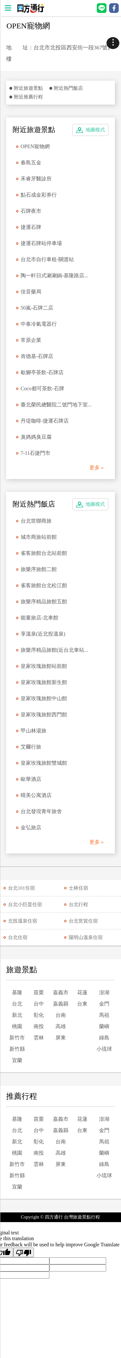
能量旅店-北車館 (39, 617)
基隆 (17, 992)
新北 (17, 1015)
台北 (17, 1003)
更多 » (96, 467)
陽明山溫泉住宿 (86, 937)
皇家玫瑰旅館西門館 (44, 714)
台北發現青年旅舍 (41, 811)
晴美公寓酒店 (36, 795)
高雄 (60, 1026)
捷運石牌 (31, 227)
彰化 (39, 1015)
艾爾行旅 (31, 747)
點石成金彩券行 (39, 195)
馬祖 (104, 1015)
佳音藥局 (31, 291)
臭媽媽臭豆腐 (36, 437)
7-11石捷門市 (36, 453)
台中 (39, 1003)
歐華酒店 (31, 779)
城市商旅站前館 (39, 537)
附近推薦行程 (28, 96)
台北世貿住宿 (83, 921)
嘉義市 (60, 992)
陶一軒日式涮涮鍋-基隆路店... (54, 275)
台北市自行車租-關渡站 (47, 259)
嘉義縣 (60, 1003)
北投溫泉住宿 (22, 921)
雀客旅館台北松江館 (44, 585)
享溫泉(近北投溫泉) (43, 634)
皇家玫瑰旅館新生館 (44, 682)
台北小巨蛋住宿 (25, 904)
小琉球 (104, 1049)
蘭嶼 (104, 1026)
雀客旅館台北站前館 (44, 553)
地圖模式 (95, 129)
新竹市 (17, 1037)
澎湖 (104, 992)
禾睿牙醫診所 (36, 178)
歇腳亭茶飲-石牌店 (42, 372)
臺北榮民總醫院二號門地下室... (56, 404)
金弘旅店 (31, 827)
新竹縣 (17, 1049)
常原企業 (31, 340)
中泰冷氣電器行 (39, 324)
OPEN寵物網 (35, 146)
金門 (104, 1003)
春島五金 (31, 162)
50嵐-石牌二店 (37, 308)
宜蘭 (17, 1060)
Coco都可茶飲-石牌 (42, 388)
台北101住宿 (21, 888)
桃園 (17, 1026)
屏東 (60, 1037)
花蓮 (82, 992)
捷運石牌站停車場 (41, 243)
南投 (39, 1026)
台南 (60, 1015)
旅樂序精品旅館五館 (44, 601)
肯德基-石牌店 (37, 356)
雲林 (39, 1037)
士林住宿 (78, 888)
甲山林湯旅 (33, 730)
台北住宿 (17, 937)
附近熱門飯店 (68, 88)
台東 (82, 1003)
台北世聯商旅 (36, 521)
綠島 (104, 1037)
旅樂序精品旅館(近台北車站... (54, 650)
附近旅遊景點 (28, 88)
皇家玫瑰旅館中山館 (44, 698)
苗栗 (39, 992)
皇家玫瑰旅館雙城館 (44, 763)
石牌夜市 (31, 211)
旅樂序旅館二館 (39, 569)
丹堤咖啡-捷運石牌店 (45, 421)
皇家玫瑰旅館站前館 (44, 666)
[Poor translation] (23, 1252)
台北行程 (78, 904)
